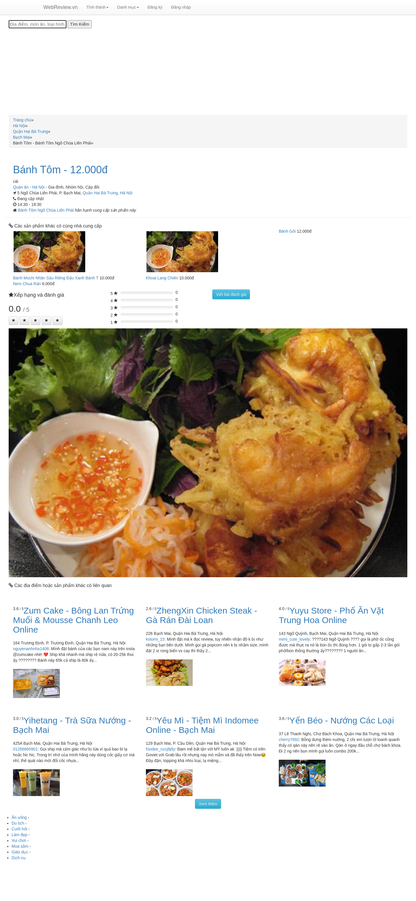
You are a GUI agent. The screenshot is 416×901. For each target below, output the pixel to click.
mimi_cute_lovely (294, 639)
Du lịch (18, 823)
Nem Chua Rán (27, 283)
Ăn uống (19, 817)
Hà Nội (126, 193)
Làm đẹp (19, 834)
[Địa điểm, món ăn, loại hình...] (37, 24)
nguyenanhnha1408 (31, 648)
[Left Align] (13, 320)
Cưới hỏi (19, 829)
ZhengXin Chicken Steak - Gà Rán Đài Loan (201, 615)
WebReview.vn (60, 7)
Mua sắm (20, 846)
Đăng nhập (181, 7)
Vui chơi (19, 840)
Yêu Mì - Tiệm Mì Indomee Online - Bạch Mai (202, 725)
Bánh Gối (287, 231)
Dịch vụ (19, 857)
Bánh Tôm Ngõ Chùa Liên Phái (46, 210)
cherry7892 (289, 739)
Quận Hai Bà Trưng (100, 193)
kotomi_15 (155, 639)
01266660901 (25, 749)
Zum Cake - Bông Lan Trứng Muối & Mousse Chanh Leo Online (73, 620)
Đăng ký (155, 7)
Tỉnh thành (97, 7)
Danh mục (128, 7)
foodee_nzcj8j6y (160, 749)
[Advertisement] (208, 71)
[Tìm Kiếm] (79, 24)
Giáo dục (20, 852)
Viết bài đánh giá (231, 294)
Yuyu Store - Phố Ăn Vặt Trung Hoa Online (331, 615)
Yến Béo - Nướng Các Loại (341, 720)
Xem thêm (208, 804)
